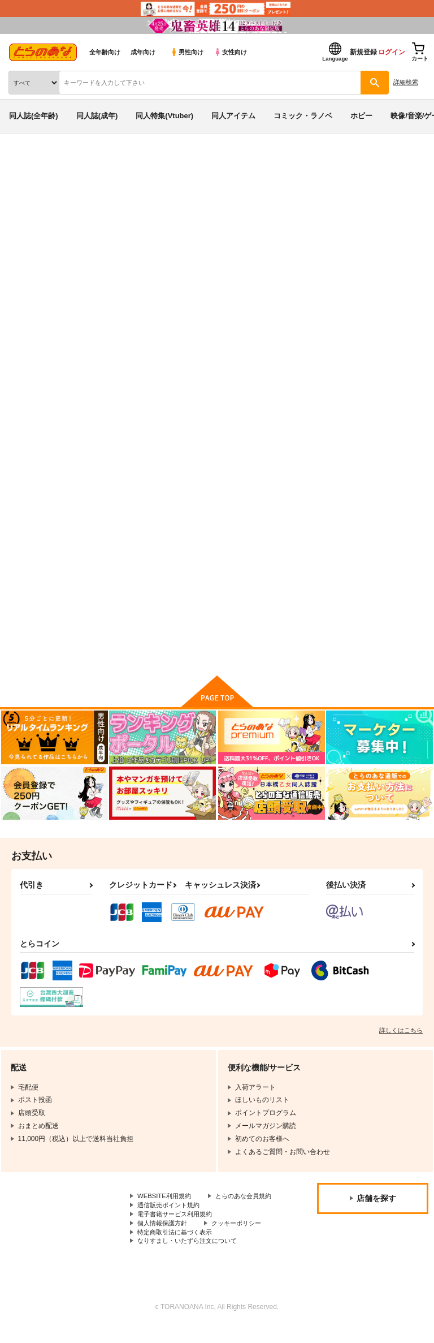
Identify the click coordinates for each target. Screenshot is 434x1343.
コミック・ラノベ (303, 115)
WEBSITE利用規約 (166, 1200)
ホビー (361, 115)
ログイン (391, 52)
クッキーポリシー (243, 1238)
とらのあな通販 (26, 163)
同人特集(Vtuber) (164, 115)
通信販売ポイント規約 (171, 1219)
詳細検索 (405, 82)
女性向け (230, 52)
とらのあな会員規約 (167, 1209)
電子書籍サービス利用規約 (178, 1228)
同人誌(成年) (97, 115)
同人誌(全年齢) (33, 115)
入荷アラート (38, 180)
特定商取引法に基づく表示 (178, 1247)
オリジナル (147, 239)
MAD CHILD (137, 228)
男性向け (186, 52)
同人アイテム (233, 115)
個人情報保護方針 (164, 1238)
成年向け (143, 52)
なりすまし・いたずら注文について (191, 1257)
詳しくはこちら (401, 1033)
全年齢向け (104, 52)
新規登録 (363, 52)
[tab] (176, 355)
